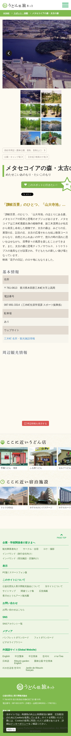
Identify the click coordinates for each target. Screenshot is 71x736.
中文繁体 (19, 656)
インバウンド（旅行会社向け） (18, 553)
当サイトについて (54, 586)
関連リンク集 (27, 591)
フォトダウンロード (44, 637)
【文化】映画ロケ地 (36, 157)
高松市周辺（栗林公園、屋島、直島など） (23, 150)
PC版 (5, 572)
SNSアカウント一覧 (13, 623)
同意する (11, 729)
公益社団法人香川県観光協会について (21, 586)
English (6, 656)
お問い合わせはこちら (14, 609)
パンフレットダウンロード (16, 637)
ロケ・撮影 (48, 549)
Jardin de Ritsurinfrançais (34, 669)
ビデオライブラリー (12, 642)
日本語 (6, 661)
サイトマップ (9, 591)
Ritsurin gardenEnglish (21, 662)
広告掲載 (43, 591)
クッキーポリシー (19, 723)
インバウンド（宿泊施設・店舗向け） (21, 558)
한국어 (46, 656)
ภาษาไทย (58, 656)
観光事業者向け (10, 549)
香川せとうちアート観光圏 (16, 595)
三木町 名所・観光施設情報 (19, 338)
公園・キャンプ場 (12, 157)
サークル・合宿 (30, 549)
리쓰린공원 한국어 (12, 668)
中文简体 (33, 656)
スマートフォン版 (18, 572)
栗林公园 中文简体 (43, 661)
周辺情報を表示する (35, 423)
